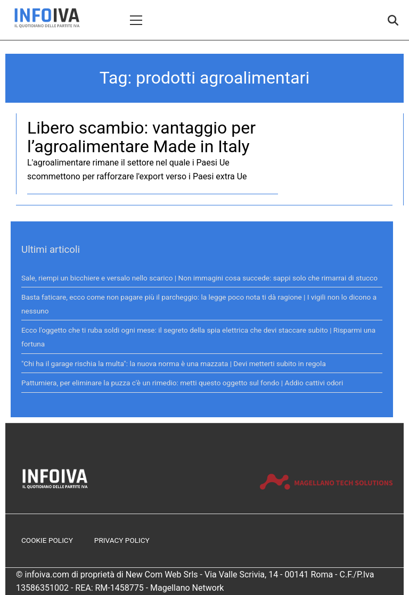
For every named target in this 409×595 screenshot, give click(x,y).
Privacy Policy (122, 540)
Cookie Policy (47, 540)
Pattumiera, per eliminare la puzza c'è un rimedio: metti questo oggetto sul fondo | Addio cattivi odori (182, 382)
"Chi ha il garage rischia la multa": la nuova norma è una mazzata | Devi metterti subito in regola (173, 363)
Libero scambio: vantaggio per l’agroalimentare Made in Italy (141, 137)
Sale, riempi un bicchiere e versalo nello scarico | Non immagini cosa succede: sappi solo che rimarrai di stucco (199, 278)
